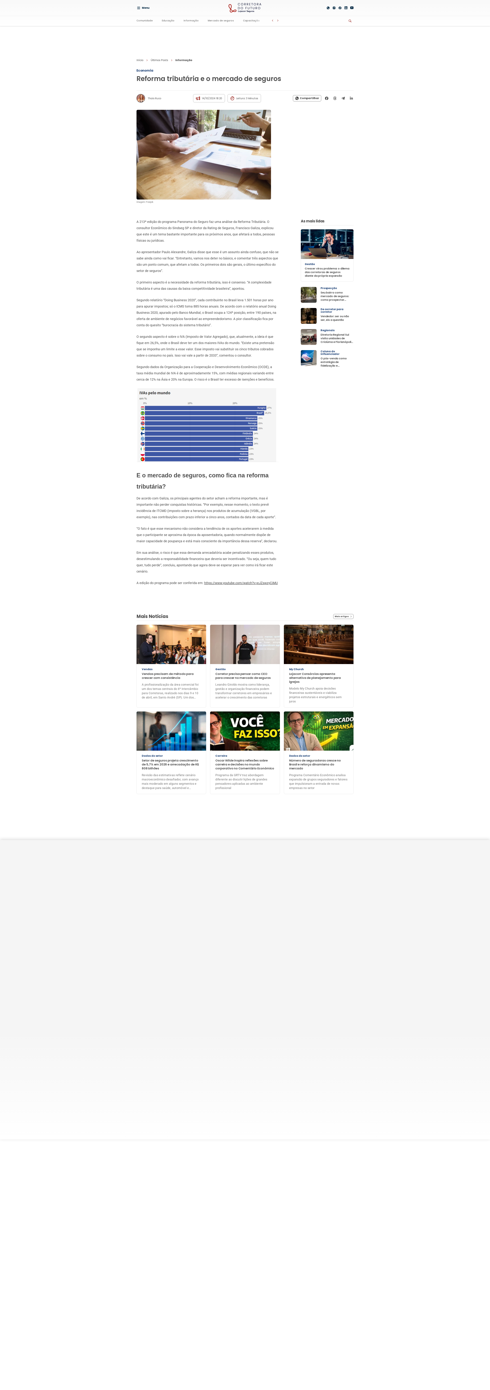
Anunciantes (288, 895)
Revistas (250, 914)
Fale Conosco (275, 958)
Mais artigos (343, 616)
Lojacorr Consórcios (334, 922)
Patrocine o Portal (291, 887)
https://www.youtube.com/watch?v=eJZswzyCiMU (241, 583)
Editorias (252, 870)
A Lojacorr (330, 870)
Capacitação (250, 20)
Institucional (290, 870)
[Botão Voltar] (273, 21)
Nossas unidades (332, 914)
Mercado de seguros (220, 20)
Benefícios (328, 879)
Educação (168, 20)
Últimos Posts (159, 60)
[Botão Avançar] (278, 21)
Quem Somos (288, 879)
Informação (190, 20)
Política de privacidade (221, 958)
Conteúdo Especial (292, 903)
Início (139, 60)
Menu (143, 8)
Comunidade (144, 20)
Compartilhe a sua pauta (291, 920)
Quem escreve (289, 910)
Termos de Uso (250, 958)
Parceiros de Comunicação (289, 932)
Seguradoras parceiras (336, 907)
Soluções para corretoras (331, 897)
